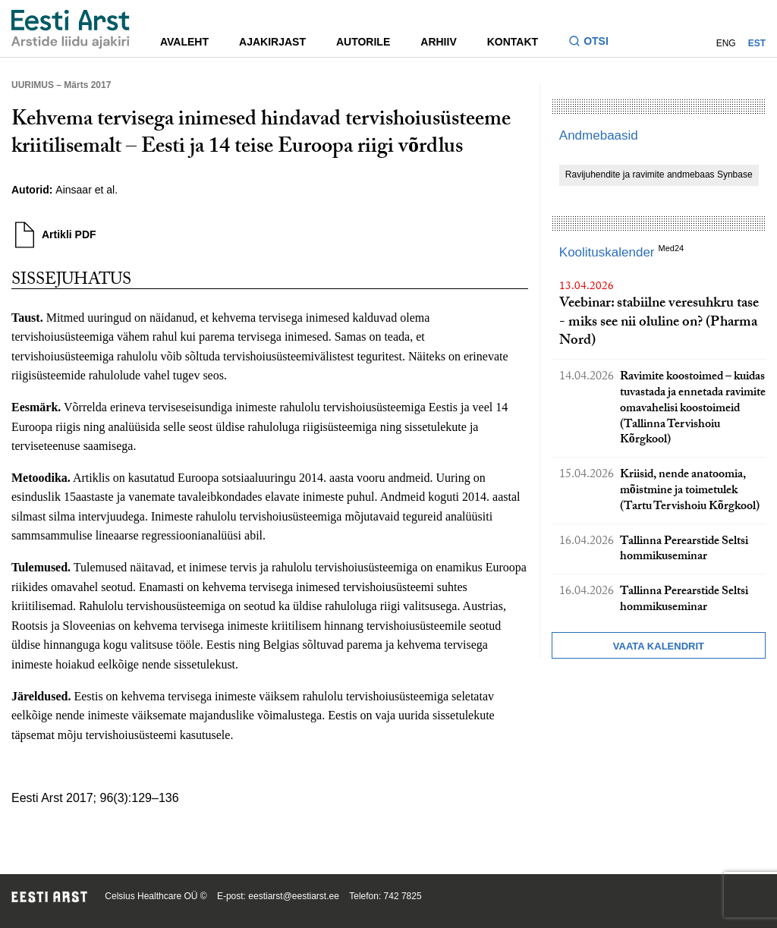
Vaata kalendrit (658, 646)
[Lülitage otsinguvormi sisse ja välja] (594, 43)
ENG (726, 43)
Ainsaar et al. (86, 190)
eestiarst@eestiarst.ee (293, 896)
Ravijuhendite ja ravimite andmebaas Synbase (659, 174)
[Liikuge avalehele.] (70, 29)
